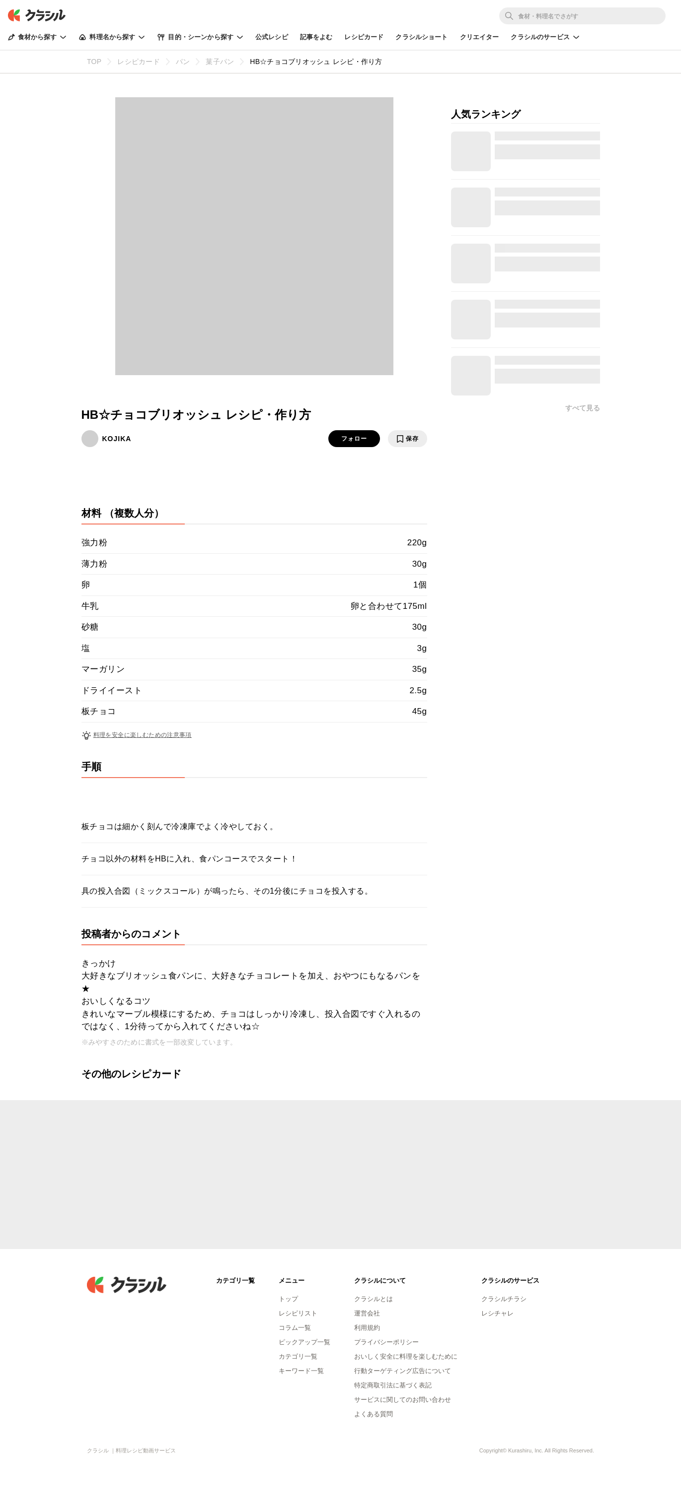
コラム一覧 (295, 1327)
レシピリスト (298, 1313)
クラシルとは (373, 1299)
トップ (288, 1299)
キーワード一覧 (301, 1371)
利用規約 (367, 1327)
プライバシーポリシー (386, 1342)
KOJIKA (117, 439)
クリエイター (479, 37)
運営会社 (367, 1313)
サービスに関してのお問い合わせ (402, 1399)
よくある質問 (373, 1414)
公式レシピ (271, 37)
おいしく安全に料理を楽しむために (405, 1356)
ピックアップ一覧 (304, 1342)
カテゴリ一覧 (298, 1356)
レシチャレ (497, 1313)
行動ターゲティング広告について (402, 1371)
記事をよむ (316, 37)
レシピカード (363, 37)
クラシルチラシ (504, 1299)
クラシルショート (421, 37)
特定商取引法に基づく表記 (393, 1385)
